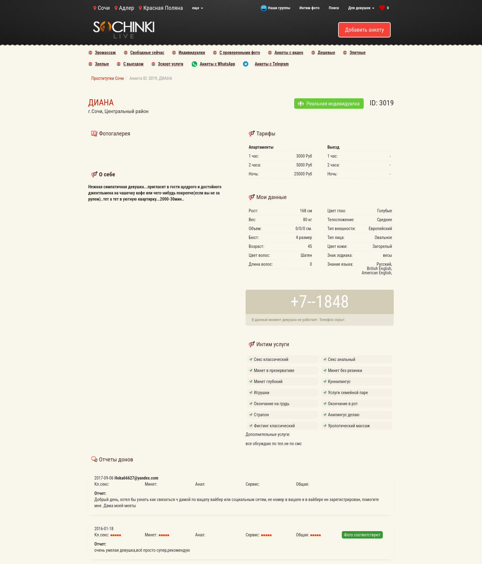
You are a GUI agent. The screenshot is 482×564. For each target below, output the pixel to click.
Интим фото (309, 8)
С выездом (133, 63)
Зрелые (102, 63)
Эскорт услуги (170, 63)
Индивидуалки (192, 52)
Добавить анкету (364, 29)
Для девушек (361, 8)
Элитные (357, 52)
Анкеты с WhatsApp (217, 63)
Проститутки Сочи (107, 78)
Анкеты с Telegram (272, 63)
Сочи (104, 7)
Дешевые (326, 52)
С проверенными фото (239, 52)
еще (197, 8)
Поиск (334, 8)
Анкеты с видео (289, 52)
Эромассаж (105, 52)
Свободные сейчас (147, 52)
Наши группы (279, 8)
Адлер (126, 7)
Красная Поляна (163, 7)
